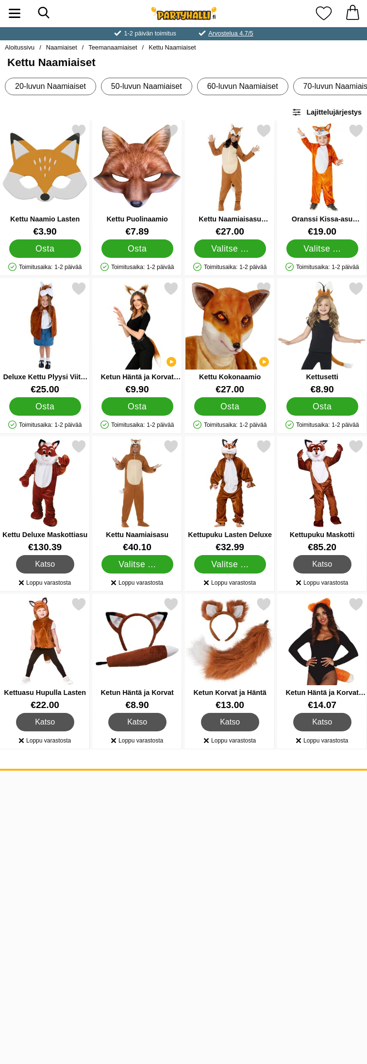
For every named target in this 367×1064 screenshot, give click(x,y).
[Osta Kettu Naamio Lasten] (45, 248)
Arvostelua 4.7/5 (230, 33)
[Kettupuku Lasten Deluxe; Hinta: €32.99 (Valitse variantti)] (230, 495)
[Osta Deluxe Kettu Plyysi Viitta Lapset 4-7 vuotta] (45, 406)
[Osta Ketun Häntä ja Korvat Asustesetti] (137, 406)
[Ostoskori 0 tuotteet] (352, 13)
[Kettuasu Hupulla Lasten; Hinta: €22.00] (45, 653)
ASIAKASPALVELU (45, 815)
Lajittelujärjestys (327, 112)
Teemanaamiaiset (112, 47)
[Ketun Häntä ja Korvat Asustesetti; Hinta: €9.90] (137, 337)
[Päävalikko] (14, 13)
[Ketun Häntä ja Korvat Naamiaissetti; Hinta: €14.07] (322, 653)
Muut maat (28, 845)
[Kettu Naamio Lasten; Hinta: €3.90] (45, 179)
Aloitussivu (19, 47)
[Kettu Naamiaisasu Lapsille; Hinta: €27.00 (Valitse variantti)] (230, 179)
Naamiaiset (61, 47)
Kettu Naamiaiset (172, 47)
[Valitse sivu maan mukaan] (183, 957)
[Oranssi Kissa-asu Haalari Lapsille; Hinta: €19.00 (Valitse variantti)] (322, 179)
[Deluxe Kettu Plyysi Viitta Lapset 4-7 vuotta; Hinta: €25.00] (45, 337)
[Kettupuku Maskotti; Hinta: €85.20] (322, 495)
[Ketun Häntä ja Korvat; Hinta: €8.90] (137, 653)
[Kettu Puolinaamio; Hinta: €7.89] (137, 179)
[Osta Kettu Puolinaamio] (137, 248)
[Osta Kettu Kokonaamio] (230, 406)
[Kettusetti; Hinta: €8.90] (322, 337)
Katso (45, 564)
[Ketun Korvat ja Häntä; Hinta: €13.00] (230, 653)
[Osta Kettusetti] (322, 406)
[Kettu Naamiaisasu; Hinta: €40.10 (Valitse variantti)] (137, 495)
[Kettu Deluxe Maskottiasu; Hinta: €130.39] (45, 495)
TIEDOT (23, 785)
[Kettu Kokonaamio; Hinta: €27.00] (230, 337)
